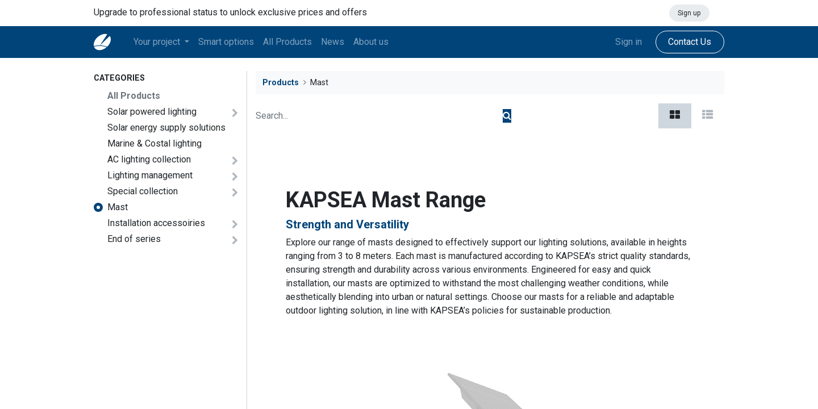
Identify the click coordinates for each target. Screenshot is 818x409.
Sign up (689, 13)
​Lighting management (150, 175)
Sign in (628, 41)
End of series (134, 238)
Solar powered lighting (152, 111)
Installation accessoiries (156, 223)
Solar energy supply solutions (166, 127)
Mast (117, 207)
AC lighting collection (149, 159)
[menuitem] (226, 42)
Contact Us (689, 41)
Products (280, 82)
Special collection (142, 191)
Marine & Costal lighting (154, 143)
